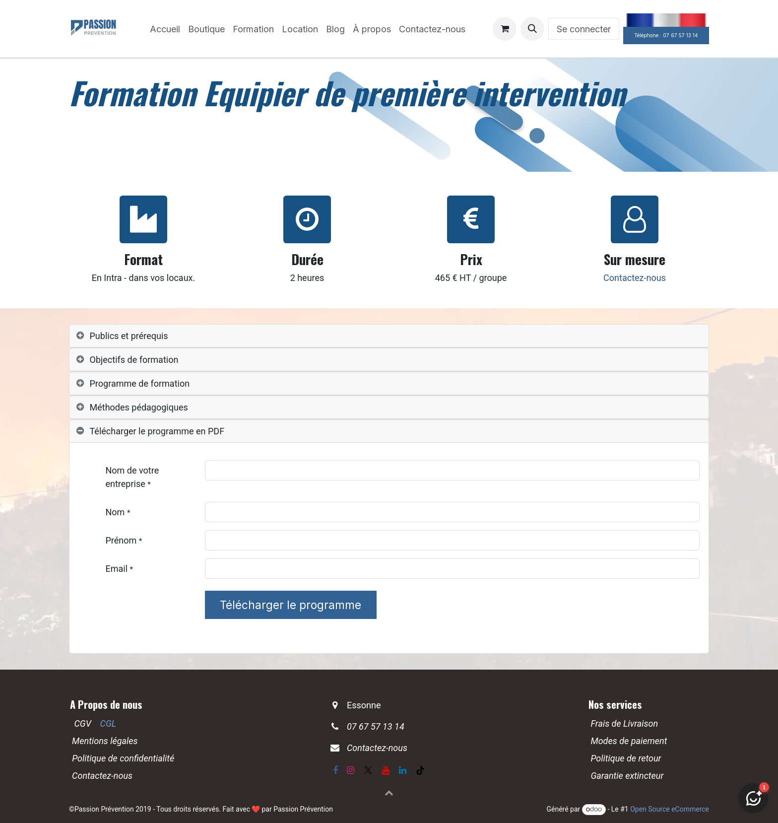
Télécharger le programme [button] (290, 605)
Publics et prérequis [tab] (129, 336)
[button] (532, 29)
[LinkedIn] (402, 770)
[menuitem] (165, 29)
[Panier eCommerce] (505, 29)
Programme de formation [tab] (140, 383)
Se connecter (584, 29)
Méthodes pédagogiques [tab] (139, 407)
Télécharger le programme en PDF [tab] (157, 431)
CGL (108, 723)
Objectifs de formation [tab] (134, 359)
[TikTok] (420, 770)
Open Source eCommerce (669, 809)
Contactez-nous (634, 278)
